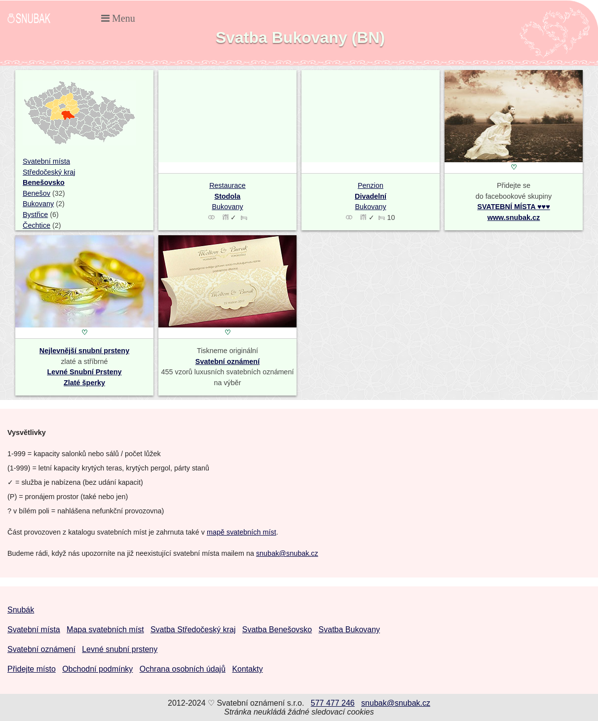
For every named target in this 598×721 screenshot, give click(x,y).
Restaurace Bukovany (227, 196)
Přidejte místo (31, 669)
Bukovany (38, 204)
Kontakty (247, 669)
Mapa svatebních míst (105, 629)
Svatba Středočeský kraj (193, 629)
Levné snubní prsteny (119, 649)
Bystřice (35, 214)
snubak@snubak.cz (287, 553)
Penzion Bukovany (370, 196)
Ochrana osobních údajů (182, 669)
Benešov (36, 193)
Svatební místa (46, 161)
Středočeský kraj (49, 172)
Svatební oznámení (227, 361)
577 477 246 (333, 703)
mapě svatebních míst (241, 532)
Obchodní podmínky (97, 669)
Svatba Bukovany (349, 629)
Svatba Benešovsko (277, 629)
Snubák (20, 610)
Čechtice (36, 225)
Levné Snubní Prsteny (84, 372)
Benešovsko (44, 182)
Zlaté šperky (84, 383)
